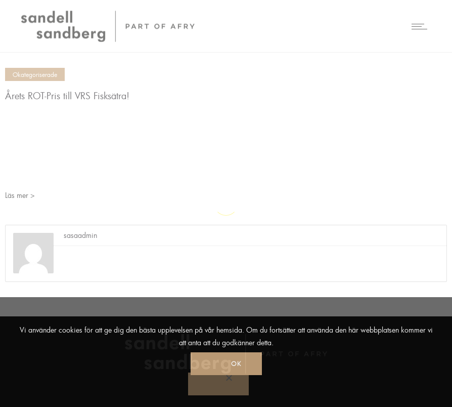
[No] (218, 384)
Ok (236, 363)
